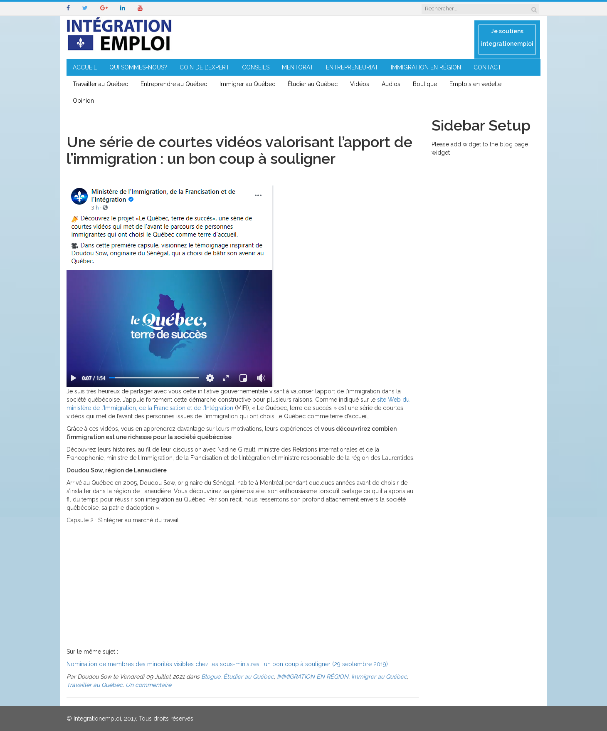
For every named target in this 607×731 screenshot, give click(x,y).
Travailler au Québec (100, 84)
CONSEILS (255, 67)
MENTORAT (297, 67)
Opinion (83, 100)
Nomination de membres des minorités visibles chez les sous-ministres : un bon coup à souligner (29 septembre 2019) (227, 664)
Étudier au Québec (313, 84)
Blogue (210, 676)
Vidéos (359, 84)
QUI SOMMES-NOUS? (138, 67)
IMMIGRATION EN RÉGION (426, 67)
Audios (391, 84)
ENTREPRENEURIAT (352, 67)
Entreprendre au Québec (174, 84)
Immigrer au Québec (247, 84)
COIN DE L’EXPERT (204, 67)
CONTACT (487, 67)
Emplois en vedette (475, 84)
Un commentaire (148, 685)
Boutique (425, 84)
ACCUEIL (85, 67)
